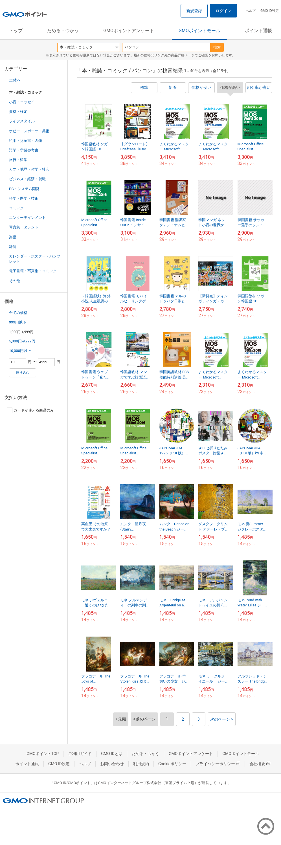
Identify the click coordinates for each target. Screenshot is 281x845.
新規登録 (194, 10)
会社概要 (259, 764)
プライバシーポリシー (218, 764)
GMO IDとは (111, 753)
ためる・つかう (63, 30)
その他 (14, 281)
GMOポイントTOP (43, 753)
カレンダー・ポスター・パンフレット (34, 258)
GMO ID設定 (269, 11)
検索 (217, 47)
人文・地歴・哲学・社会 (29, 169)
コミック (16, 208)
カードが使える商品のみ (30, 410)
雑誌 (12, 247)
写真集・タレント (23, 227)
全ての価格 (18, 313)
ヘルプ (250, 11)
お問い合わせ (112, 764)
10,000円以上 (20, 351)
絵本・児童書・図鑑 (25, 140)
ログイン (223, 10)
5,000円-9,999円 (22, 341)
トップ (16, 30)
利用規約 (141, 764)
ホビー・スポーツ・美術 (29, 131)
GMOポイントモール (199, 30)
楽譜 (12, 237)
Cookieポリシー (172, 764)
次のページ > (221, 719)
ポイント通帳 (258, 30)
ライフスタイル (22, 121)
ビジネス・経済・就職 (27, 179)
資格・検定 (18, 111)
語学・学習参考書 (23, 150)
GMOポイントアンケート (128, 30)
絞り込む (22, 373)
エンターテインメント (27, 217)
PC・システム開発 (24, 189)
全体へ (15, 80)
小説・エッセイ (22, 102)
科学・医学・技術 (23, 198)
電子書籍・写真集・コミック (33, 271)
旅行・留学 (18, 160)
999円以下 (17, 322)
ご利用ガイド (80, 753)
